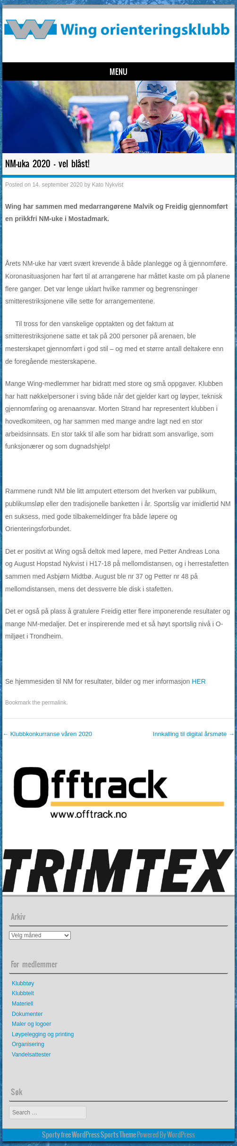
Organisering (28, 1044)
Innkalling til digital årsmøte (194, 733)
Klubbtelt (23, 993)
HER (199, 681)
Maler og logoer (31, 1024)
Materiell (22, 1003)
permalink (54, 702)
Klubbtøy (23, 983)
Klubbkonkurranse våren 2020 (47, 733)
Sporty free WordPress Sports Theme (89, 1135)
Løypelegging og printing (43, 1034)
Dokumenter (27, 1014)
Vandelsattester (31, 1054)
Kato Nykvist (107, 184)
